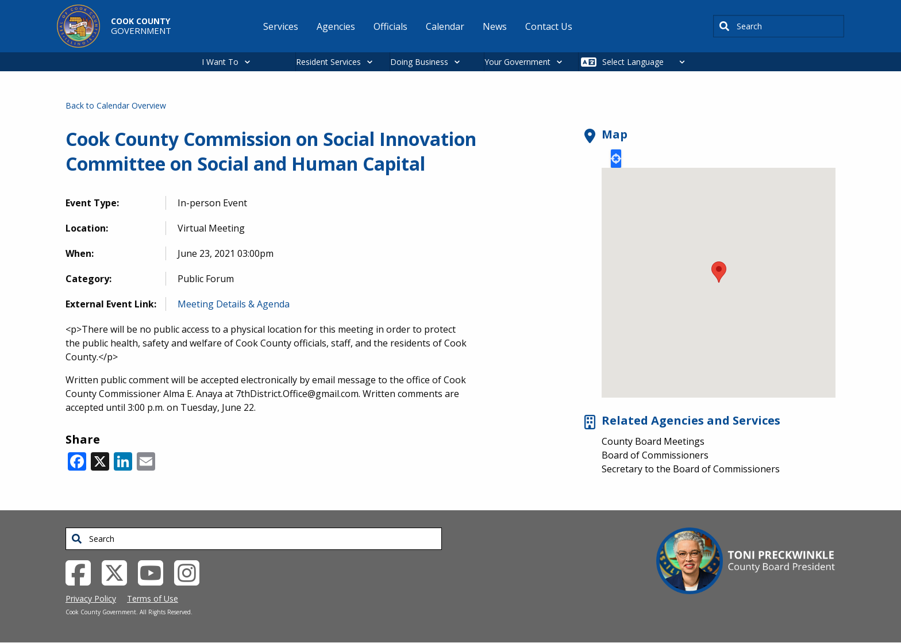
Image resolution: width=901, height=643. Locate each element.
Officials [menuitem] (390, 26)
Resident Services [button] (328, 61)
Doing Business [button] (419, 61)
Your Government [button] (517, 61)
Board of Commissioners (655, 455)
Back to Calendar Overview (116, 105)
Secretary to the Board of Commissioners (691, 469)
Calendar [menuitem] (445, 26)
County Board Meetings (653, 441)
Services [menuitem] (280, 26)
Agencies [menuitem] (336, 26)
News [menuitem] (495, 26)
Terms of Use (152, 598)
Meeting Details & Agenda (234, 304)
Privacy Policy (91, 598)
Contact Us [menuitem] (548, 26)
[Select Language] (646, 62)
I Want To (220, 61)
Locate (616, 158)
